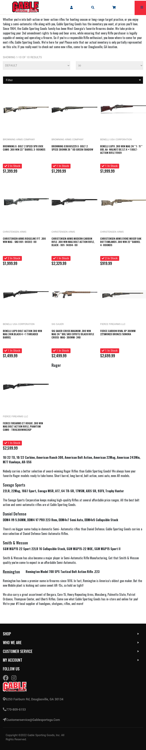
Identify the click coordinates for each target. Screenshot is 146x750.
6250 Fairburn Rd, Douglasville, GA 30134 (33, 699)
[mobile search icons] (93, 7)
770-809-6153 (14, 709)
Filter (73, 80)
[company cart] (114, 7)
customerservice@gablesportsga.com (31, 720)
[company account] (71, 7)
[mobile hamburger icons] (141, 7)
